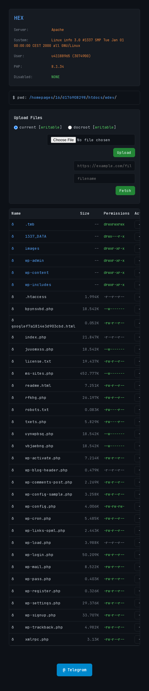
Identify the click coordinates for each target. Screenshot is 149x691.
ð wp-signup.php (34, 615)
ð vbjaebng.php (33, 445)
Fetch (125, 190)
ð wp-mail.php (31, 566)
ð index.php (29, 337)
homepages (42, 97)
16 (57, 97)
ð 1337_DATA (29, 236)
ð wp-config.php (34, 506)
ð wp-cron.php (31, 518)
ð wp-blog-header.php (40, 470)
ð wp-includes (31, 284)
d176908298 (74, 97)
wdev (109, 97)
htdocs (95, 97)
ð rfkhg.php (29, 397)
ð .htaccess (29, 296)
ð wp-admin (28, 260)
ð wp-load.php (31, 542)
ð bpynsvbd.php (33, 308)
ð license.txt (31, 361)
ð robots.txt (30, 409)
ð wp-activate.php (36, 457)
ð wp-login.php (33, 554)
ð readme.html (31, 385)
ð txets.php (29, 421)
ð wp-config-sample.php (42, 494)
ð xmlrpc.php (30, 639)
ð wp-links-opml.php (38, 530)
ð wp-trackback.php (37, 627)
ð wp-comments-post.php (42, 482)
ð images (25, 248)
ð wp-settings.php (36, 603)
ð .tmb (23, 224)
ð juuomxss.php (33, 349)
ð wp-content (30, 272)
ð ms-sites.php (33, 373)
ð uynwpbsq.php (33, 433)
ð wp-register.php (36, 590)
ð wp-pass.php (31, 578)
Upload (124, 152)
